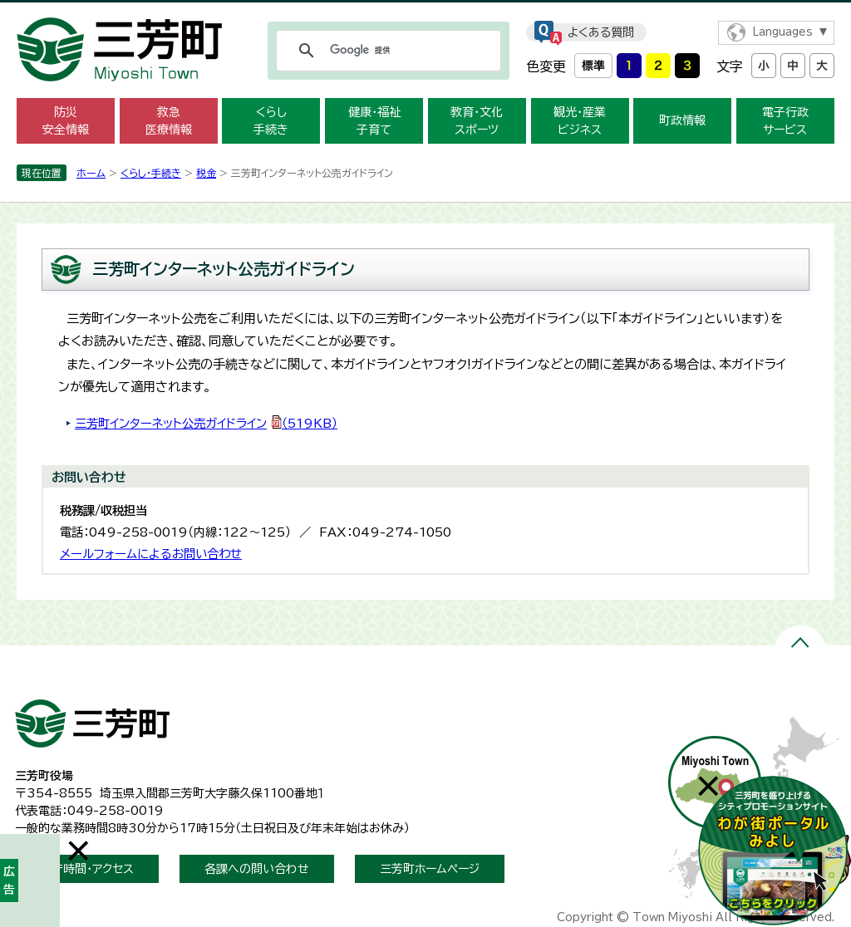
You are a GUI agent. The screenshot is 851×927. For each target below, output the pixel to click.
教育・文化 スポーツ (476, 120)
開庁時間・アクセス (87, 869)
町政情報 (682, 120)
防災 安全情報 (65, 120)
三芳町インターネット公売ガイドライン (206, 423)
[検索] (386, 51)
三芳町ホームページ (430, 869)
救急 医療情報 (168, 120)
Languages (782, 32)
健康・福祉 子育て (374, 120)
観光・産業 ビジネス (579, 120)
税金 (206, 173)
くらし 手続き (270, 120)
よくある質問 (601, 32)
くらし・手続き (151, 173)
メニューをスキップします (425, 11)
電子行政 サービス (785, 120)
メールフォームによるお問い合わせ (151, 553)
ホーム (91, 173)
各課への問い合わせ (256, 869)
